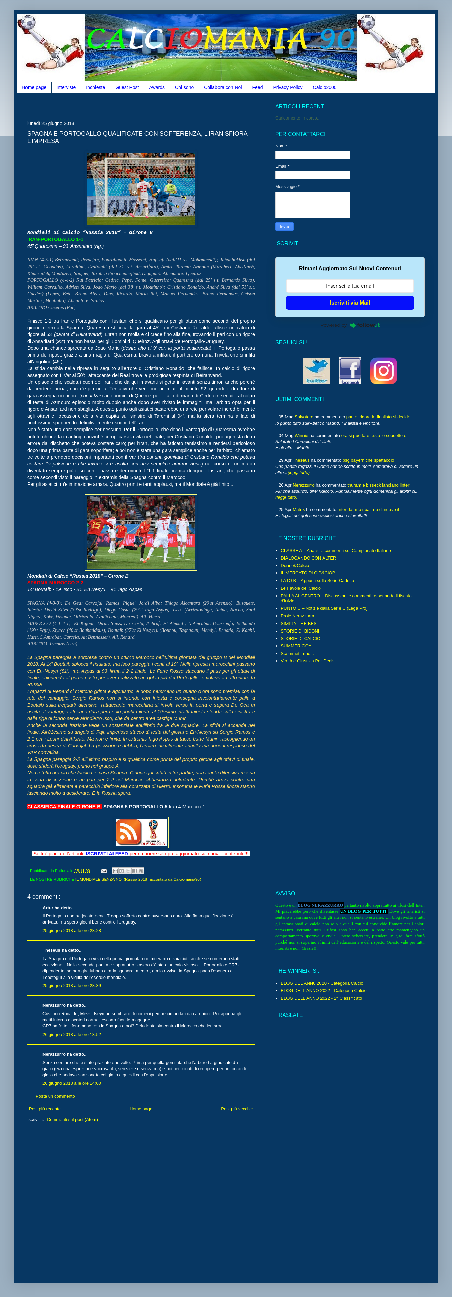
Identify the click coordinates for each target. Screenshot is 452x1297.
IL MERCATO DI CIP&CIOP (308, 573)
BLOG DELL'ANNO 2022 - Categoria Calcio (323, 990)
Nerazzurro (303, 485)
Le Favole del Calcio (301, 588)
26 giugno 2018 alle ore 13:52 (71, 1034)
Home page (34, 87)
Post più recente (45, 1108)
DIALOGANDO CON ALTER (308, 558)
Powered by (350, 325)
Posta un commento (55, 1096)
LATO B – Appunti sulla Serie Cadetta (317, 580)
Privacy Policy (287, 87)
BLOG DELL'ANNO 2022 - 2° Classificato (321, 998)
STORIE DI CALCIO (300, 638)
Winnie (301, 435)
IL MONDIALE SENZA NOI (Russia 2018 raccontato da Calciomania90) (138, 879)
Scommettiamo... (297, 653)
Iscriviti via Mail (350, 303)
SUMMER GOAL (297, 645)
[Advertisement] (151, 106)
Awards (157, 87)
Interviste (66, 87)
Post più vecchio (237, 1108)
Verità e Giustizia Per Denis (307, 660)
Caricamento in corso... (298, 118)
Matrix (299, 509)
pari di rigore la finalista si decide (378, 416)
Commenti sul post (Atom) (72, 1119)
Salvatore (304, 416)
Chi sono (184, 87)
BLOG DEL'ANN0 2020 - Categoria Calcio (322, 983)
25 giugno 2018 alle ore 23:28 (71, 930)
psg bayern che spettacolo (368, 460)
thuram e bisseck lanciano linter (378, 485)
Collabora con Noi (223, 87)
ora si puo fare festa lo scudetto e (373, 435)
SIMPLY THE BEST (300, 623)
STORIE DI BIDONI (300, 631)
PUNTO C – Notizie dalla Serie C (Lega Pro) (324, 608)
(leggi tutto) (299, 472)
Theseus (301, 460)
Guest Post (127, 87)
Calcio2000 (325, 87)
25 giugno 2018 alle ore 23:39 (71, 985)
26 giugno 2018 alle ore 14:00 (71, 1083)
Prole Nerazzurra (297, 615)
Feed (257, 87)
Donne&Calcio (295, 565)
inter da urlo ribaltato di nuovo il (368, 509)
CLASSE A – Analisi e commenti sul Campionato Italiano (336, 550)
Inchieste (95, 87)
